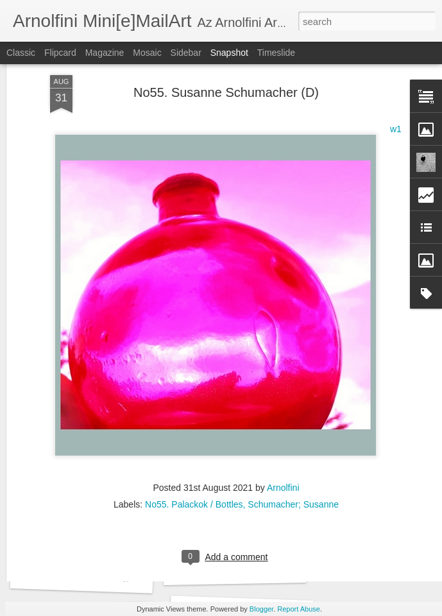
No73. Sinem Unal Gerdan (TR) (102, 577)
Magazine (104, 52)
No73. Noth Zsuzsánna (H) (246, 569)
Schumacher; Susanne (293, 417)
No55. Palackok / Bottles (194, 417)
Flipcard (60, 52)
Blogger (261, 609)
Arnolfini (283, 400)
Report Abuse (298, 609)
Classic (20, 52)
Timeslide (276, 52)
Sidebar (186, 52)
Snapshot (229, 52)
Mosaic (147, 52)
